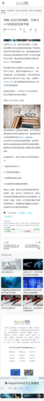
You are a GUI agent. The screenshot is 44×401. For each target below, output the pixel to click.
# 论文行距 (8, 216)
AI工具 (6, 223)
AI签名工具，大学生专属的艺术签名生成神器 (32, 273)
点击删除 (8, 227)
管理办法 (12, 352)
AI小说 (10, 340)
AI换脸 (11, 337)
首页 (4, 10)
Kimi (32, 342)
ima (25, 337)
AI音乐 (27, 335)
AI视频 (29, 332)
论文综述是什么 (7, 272)
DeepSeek (25, 342)
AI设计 (14, 335)
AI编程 (17, 340)
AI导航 (33, 340)
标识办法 (12, 355)
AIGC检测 (19, 337)
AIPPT (31, 337)
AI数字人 (7, 335)
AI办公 (35, 332)
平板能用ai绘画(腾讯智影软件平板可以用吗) (11, 291)
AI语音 (21, 335)
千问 (13, 342)
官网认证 (22, 352)
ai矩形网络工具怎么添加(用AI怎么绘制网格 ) (32, 291)
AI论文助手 (10, 10)
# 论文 (30, 213)
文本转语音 (25, 340)
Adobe (20, 137)
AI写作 (16, 332)
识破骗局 (12, 361)
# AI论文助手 (12, 213)
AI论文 (34, 335)
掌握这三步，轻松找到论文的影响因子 (32, 309)
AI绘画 (23, 332)
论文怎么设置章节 (8, 308)
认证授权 (22, 361)
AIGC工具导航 (34, 225)
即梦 (18, 342)
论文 (10, 44)
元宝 (8, 342)
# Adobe (22, 213)
